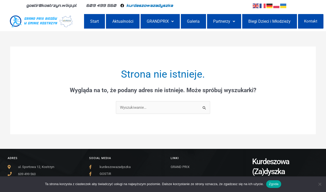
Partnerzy (224, 21)
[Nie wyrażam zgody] (319, 184)
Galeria (193, 21)
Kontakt (310, 21)
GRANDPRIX (160, 21)
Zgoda (273, 184)
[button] (160, 21)
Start (94, 21)
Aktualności (122, 21)
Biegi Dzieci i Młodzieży (269, 21)
